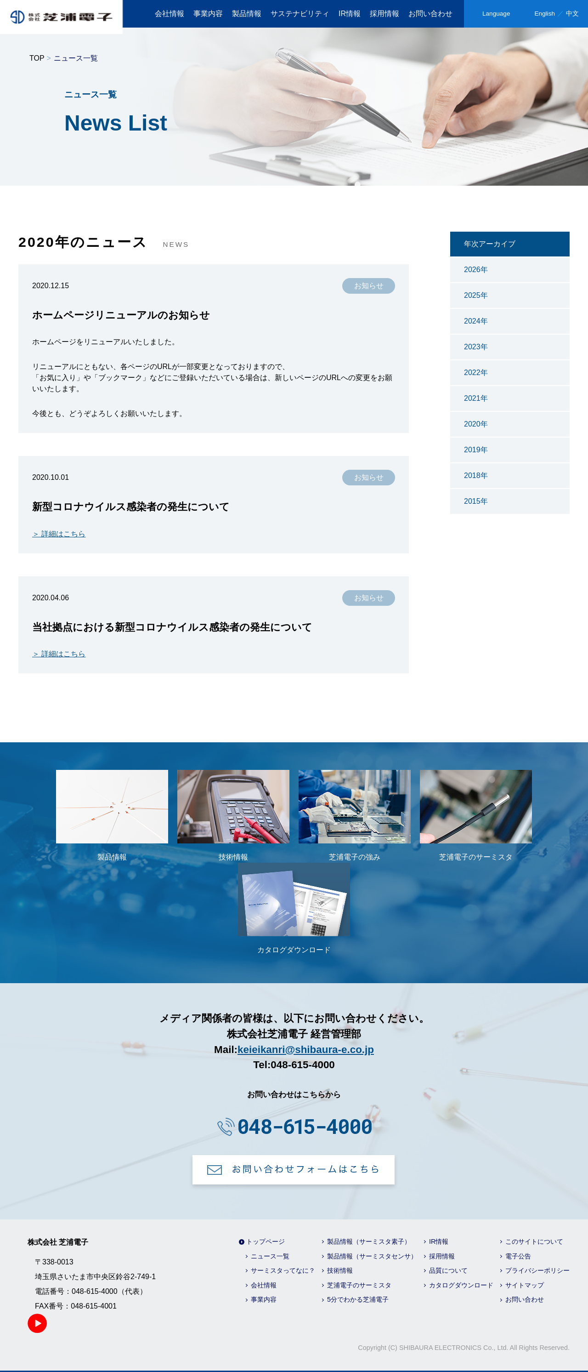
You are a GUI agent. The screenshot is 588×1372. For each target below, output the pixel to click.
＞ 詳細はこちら (58, 534)
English (544, 13)
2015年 (476, 501)
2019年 (476, 450)
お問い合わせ (430, 13)
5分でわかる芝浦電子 (358, 1299)
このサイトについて (534, 1241)
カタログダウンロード (461, 1285)
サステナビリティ (300, 13)
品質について (448, 1270)
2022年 (476, 372)
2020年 (476, 424)
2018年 (476, 475)
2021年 (476, 398)
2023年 (476, 347)
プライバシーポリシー (537, 1270)
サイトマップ (524, 1285)
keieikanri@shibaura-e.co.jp (305, 1049)
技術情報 (340, 1270)
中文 (572, 13)
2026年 (476, 269)
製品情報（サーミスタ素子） (369, 1241)
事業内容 (208, 13)
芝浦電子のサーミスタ (359, 1285)
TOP (37, 58)
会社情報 (169, 13)
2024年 (476, 321)
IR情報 (350, 13)
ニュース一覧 (270, 1256)
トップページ (265, 1241)
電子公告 (518, 1256)
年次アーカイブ (489, 244)
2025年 (476, 295)
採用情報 (384, 13)
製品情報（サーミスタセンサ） (372, 1256)
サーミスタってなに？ (283, 1270)
